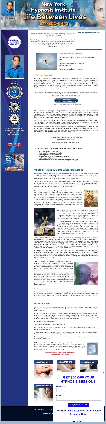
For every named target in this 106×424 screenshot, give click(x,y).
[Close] (103, 372)
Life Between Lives (75, 29)
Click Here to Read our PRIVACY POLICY (53, 413)
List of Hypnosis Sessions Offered (19, 29)
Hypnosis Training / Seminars (42, 29)
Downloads (87, 29)
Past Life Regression (60, 29)
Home (4, 29)
